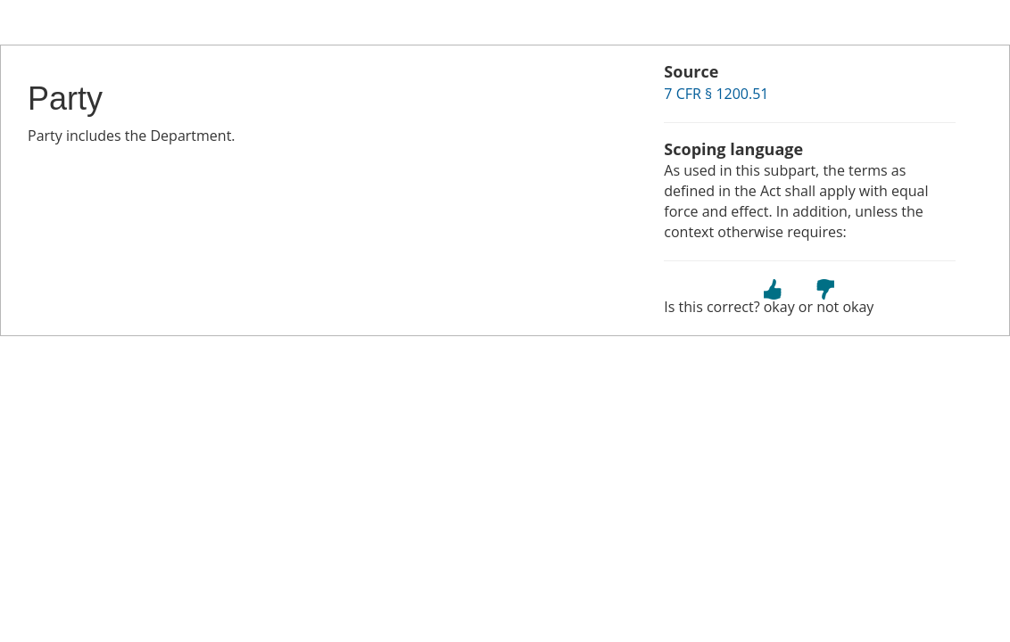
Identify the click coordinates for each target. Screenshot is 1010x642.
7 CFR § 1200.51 (716, 93)
